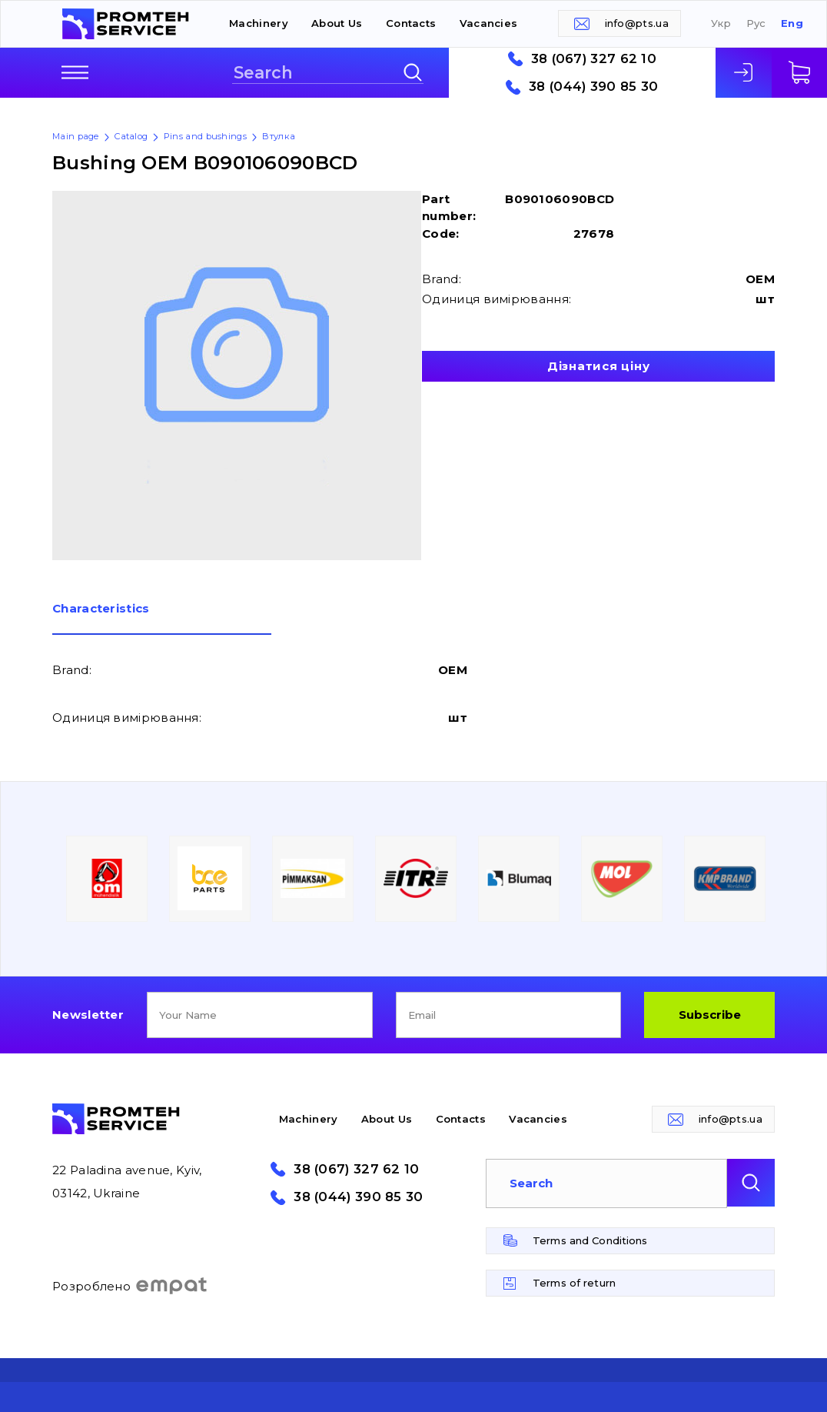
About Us (336, 23)
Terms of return (574, 1283)
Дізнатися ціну (598, 366)
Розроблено (130, 1285)
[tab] (161, 619)
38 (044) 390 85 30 (593, 86)
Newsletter (88, 1014)
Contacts (411, 23)
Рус (756, 23)
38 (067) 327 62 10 (593, 58)
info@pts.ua (637, 23)
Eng (792, 23)
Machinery (258, 23)
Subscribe (710, 1014)
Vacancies (489, 23)
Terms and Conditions (590, 1240)
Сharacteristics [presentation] (101, 609)
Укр (721, 23)
